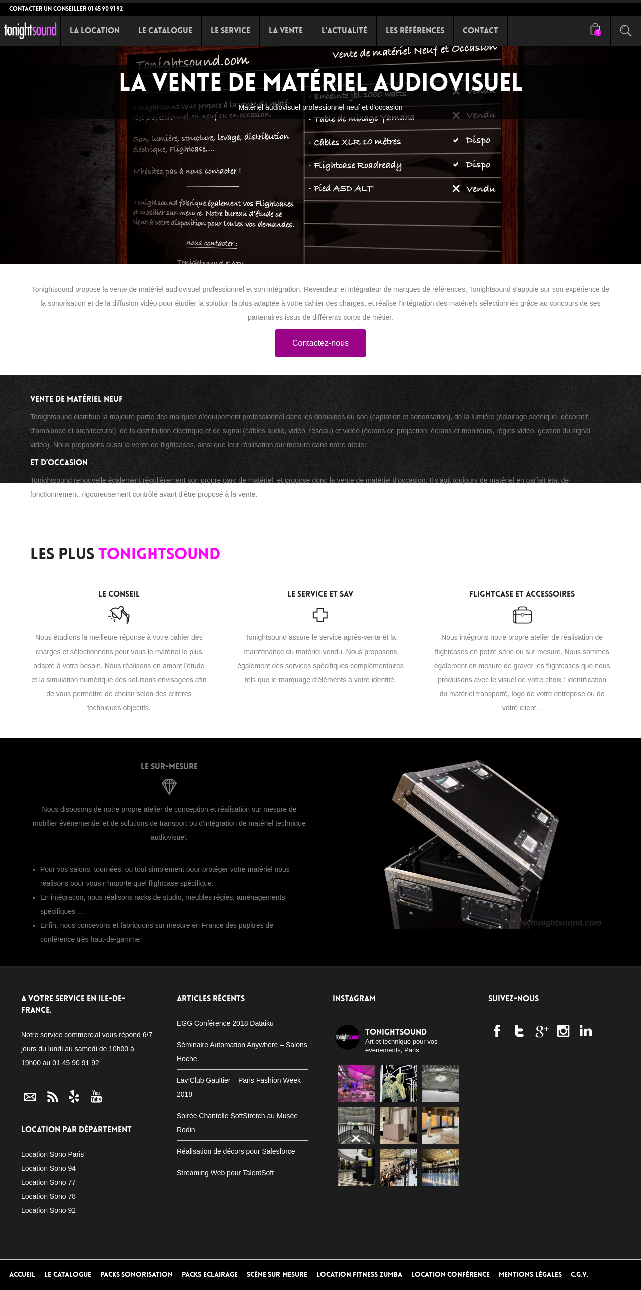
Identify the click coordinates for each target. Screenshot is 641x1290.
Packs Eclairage (210, 1274)
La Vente (286, 30)
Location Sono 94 (48, 1168)
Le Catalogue (165, 30)
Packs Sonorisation (136, 1274)
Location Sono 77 (48, 1182)
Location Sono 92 (48, 1210)
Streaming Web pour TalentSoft (225, 1173)
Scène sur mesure (277, 1274)
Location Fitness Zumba (359, 1274)
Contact (480, 30)
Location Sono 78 (48, 1196)
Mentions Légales (530, 1274)
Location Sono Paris (52, 1154)
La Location (95, 30)
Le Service (230, 30)
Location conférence (450, 1274)
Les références (415, 30)
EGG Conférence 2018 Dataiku (225, 1023)
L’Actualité (344, 30)
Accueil (22, 1274)
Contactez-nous (320, 343)
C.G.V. (579, 1274)
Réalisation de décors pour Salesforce (236, 1151)
